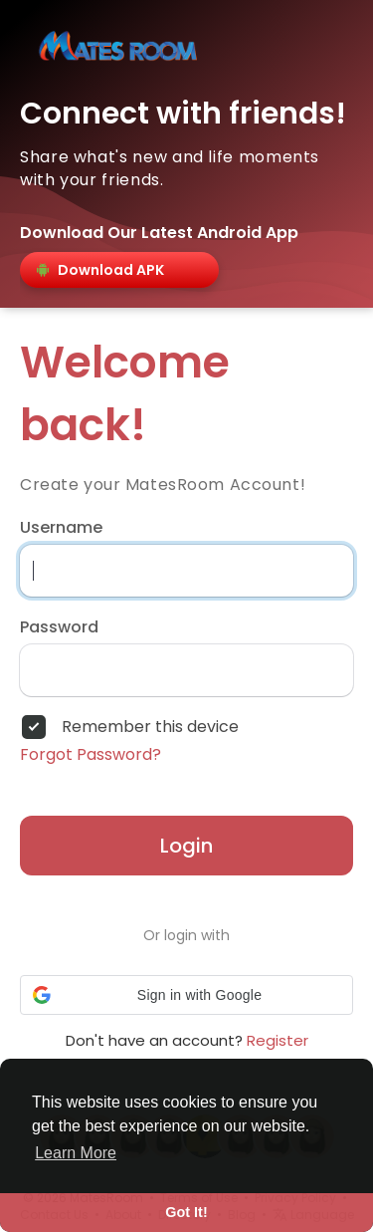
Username (61, 528)
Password (59, 627)
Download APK (99, 270)
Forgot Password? (90, 755)
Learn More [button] (75, 1152)
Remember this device (150, 727)
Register (277, 1040)
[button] (186, 995)
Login (186, 846)
